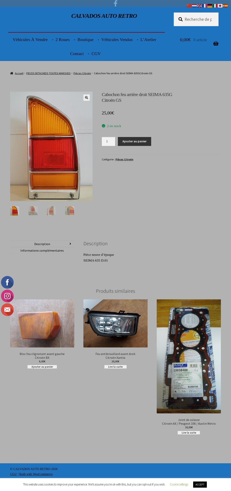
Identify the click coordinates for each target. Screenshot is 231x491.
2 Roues (62, 39)
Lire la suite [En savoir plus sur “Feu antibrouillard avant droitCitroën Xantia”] (115, 367)
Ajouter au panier (134, 141)
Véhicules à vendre (30, 39)
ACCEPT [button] (200, 484)
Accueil (19, 73)
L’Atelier (148, 39)
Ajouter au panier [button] (42, 367)
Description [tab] (42, 244)
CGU (13, 474)
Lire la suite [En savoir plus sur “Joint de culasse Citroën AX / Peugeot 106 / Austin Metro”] (189, 433)
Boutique (85, 39)
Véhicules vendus (117, 39)
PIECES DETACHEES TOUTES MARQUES (48, 73)
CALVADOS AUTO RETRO (104, 15)
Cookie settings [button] (179, 484)
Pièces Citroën (82, 73)
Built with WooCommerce (35, 474)
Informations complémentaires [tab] (42, 251)
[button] (86, 97)
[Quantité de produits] (108, 141)
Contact (77, 53)
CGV (96, 53)
